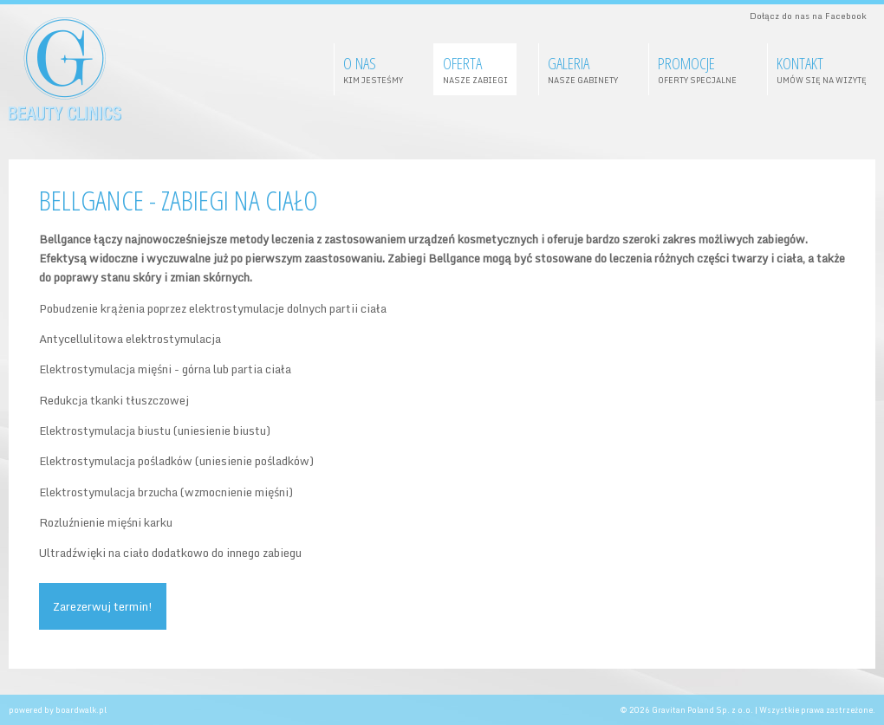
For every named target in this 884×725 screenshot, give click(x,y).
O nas (373, 69)
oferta (475, 69)
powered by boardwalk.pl (58, 709)
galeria (583, 69)
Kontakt (822, 69)
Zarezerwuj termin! (103, 606)
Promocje (697, 69)
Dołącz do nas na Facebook (808, 16)
